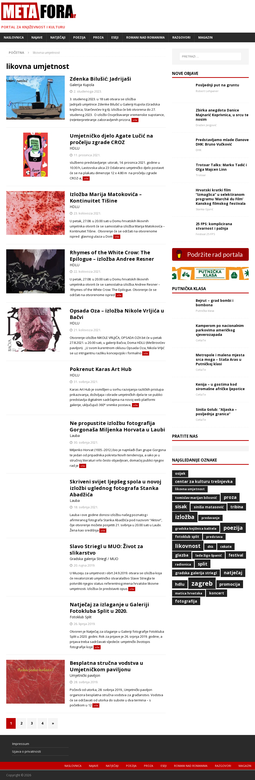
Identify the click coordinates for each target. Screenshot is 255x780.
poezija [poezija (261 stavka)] (233, 527)
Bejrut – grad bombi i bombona (214, 302)
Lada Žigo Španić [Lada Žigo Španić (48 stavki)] (208, 555)
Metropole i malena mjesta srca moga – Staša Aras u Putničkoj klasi (220, 359)
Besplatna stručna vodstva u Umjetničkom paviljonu (106, 666)
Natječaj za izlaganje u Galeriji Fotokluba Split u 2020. (109, 607)
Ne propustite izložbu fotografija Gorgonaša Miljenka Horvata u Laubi (117, 426)
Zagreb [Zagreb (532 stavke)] (202, 583)
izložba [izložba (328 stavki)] (184, 517)
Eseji (115, 37)
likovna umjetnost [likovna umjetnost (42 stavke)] (190, 489)
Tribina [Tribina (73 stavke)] (236, 506)
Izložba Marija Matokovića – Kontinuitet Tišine (106, 197)
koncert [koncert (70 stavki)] (216, 592)
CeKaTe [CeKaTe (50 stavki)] (226, 546)
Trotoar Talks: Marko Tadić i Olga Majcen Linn (221, 167)
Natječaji (57, 37)
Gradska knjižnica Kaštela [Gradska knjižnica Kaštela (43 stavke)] (195, 528)
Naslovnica (14, 37)
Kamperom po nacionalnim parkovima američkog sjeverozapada (220, 330)
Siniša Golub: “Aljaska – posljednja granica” (216, 411)
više (135, 120)
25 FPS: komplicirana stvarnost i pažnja (214, 226)
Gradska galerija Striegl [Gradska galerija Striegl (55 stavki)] (196, 573)
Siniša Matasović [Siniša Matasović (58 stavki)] (209, 507)
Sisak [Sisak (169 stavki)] (181, 506)
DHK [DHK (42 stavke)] (210, 547)
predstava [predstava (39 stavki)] (214, 537)
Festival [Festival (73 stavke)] (236, 555)
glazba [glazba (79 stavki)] (182, 555)
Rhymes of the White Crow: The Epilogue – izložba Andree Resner (112, 255)
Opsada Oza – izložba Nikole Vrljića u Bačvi (117, 313)
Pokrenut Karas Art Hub (100, 369)
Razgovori (181, 37)
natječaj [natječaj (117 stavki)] (233, 572)
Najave (37, 37)
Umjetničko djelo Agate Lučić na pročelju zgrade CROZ (111, 139)
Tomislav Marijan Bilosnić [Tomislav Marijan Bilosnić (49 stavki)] (196, 497)
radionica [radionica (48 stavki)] (183, 564)
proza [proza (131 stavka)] (230, 497)
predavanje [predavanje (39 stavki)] (210, 518)
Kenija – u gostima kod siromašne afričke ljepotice (220, 386)
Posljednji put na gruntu (217, 85)
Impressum (20, 743)
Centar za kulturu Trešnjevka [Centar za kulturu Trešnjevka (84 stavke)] (204, 481)
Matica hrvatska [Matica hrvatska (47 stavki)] (188, 593)
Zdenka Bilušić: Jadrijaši (100, 78)
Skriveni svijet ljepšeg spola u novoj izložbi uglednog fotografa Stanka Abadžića (115, 488)
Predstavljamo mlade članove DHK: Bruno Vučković (222, 142)
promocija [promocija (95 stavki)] (229, 584)
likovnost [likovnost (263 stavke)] (187, 545)
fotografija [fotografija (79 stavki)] (186, 601)
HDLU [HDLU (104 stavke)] (180, 584)
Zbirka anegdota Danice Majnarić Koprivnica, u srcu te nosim (222, 114)
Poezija (79, 37)
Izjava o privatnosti (26, 751)
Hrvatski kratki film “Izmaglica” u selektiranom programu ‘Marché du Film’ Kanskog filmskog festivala (221, 197)
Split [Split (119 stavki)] (202, 564)
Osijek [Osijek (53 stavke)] (180, 473)
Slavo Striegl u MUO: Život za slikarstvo (106, 549)
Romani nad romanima (145, 37)
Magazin (205, 37)
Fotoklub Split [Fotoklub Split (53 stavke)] (187, 536)
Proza (98, 37)
